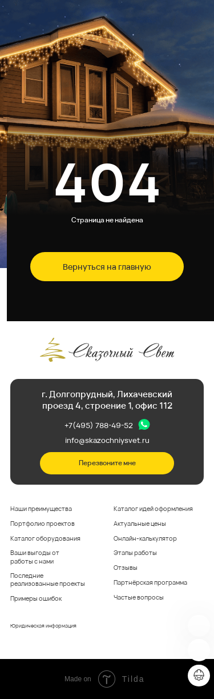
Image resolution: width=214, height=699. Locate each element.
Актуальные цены (140, 524)
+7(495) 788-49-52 (98, 425)
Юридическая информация (43, 625)
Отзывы (126, 568)
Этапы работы (135, 553)
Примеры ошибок (36, 598)
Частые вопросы (139, 597)
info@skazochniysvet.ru (107, 440)
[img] (199, 626)
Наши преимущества (41, 509)
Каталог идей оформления (153, 509)
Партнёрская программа (150, 582)
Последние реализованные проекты (47, 580)
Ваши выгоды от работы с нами (34, 557)
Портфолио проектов (42, 524)
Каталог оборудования (45, 538)
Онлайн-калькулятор (145, 538)
